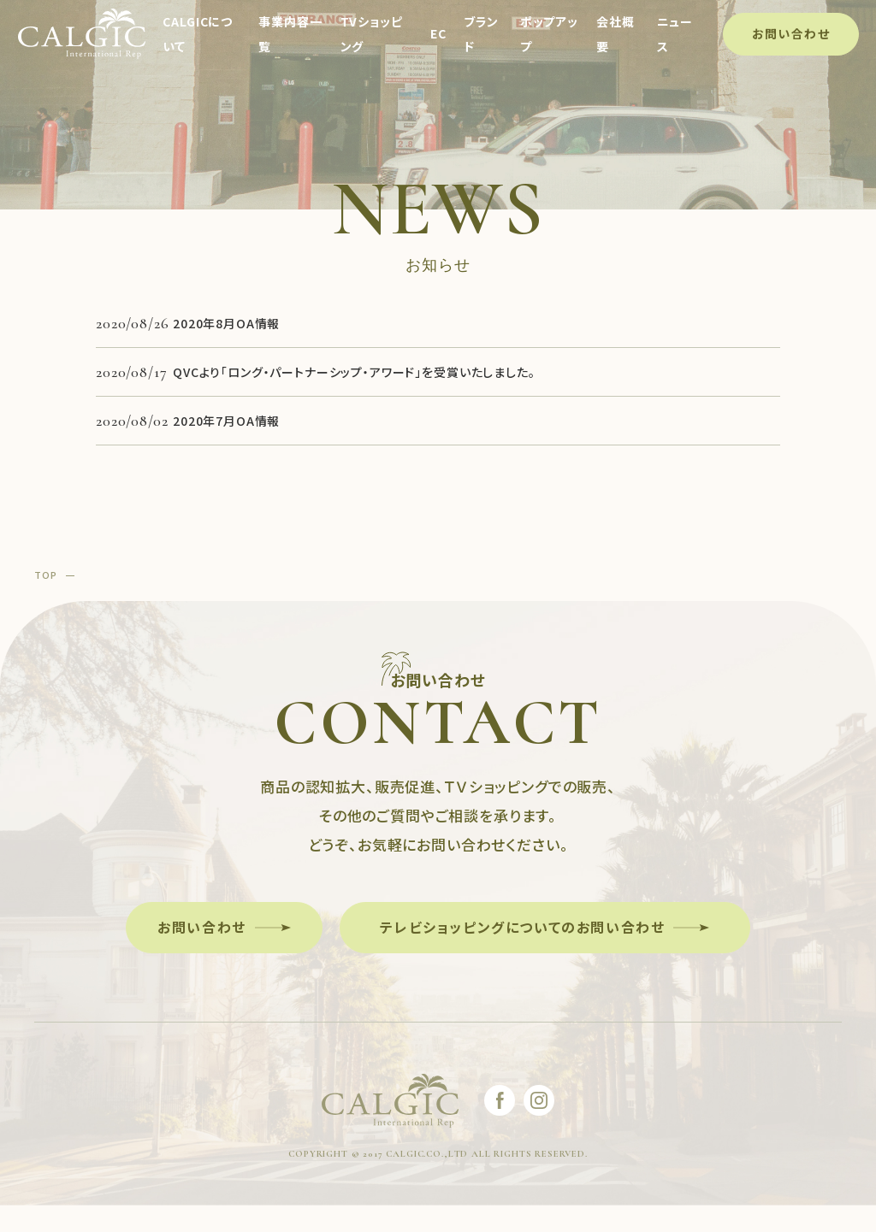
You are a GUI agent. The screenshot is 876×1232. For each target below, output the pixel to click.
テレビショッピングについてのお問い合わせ (522, 927)
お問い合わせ (790, 33)
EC (438, 34)
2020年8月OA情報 (226, 323)
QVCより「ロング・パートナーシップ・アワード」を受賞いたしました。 (354, 371)
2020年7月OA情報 (226, 420)
